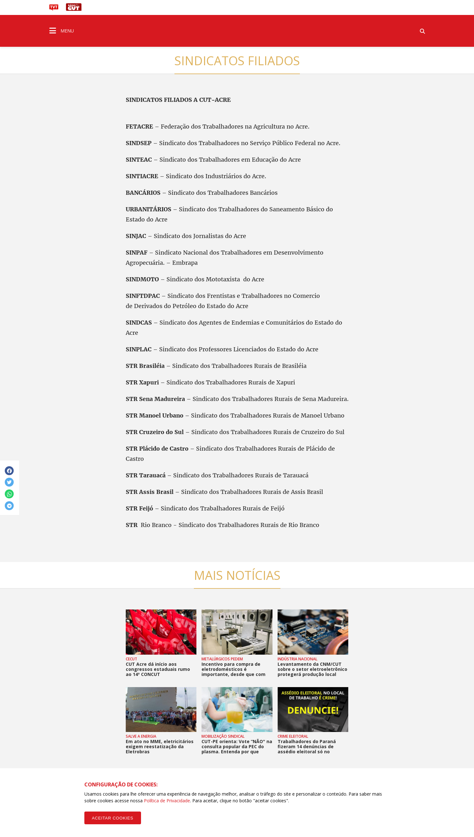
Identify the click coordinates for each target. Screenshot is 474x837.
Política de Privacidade (167, 801)
